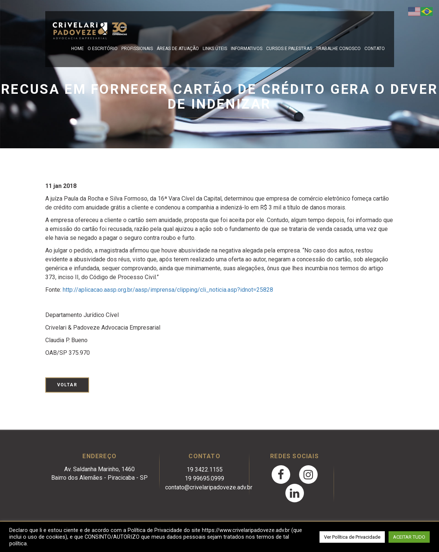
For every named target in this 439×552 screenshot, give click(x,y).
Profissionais (137, 48)
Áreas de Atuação (178, 48)
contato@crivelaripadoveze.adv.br (208, 487)
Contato (374, 48)
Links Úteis (215, 48)
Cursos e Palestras (289, 48)
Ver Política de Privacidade (352, 537)
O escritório (103, 48)
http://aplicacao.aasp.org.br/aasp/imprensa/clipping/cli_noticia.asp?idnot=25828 (168, 289)
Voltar (67, 384)
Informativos (246, 48)
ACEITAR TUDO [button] (409, 537)
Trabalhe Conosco (338, 48)
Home (77, 48)
